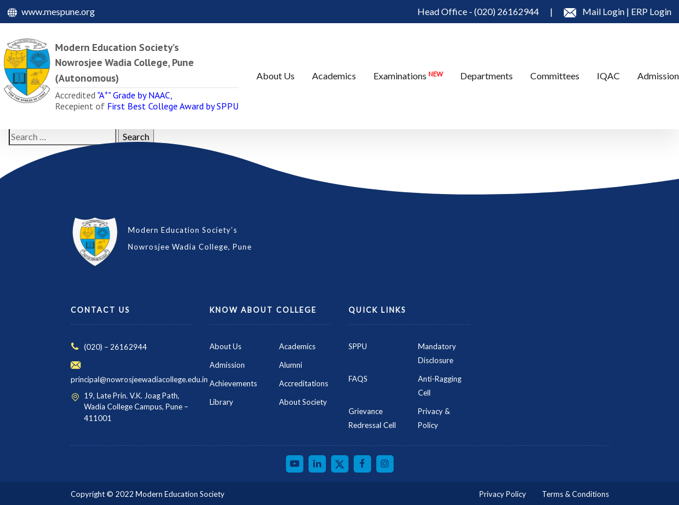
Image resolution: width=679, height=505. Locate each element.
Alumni (290, 364)
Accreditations (303, 383)
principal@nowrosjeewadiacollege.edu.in (139, 379)
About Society (303, 402)
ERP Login (651, 11)
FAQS (358, 378)
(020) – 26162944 (115, 347)
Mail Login (604, 11)
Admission (227, 364)
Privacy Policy (502, 494)
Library (221, 402)
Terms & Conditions (575, 494)
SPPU (357, 346)
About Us (225, 346)
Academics (297, 346)
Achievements (233, 383)
